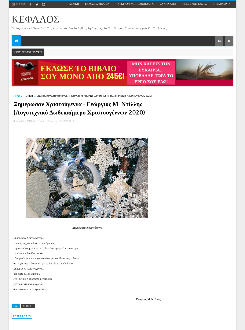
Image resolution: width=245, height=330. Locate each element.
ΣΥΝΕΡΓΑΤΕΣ (168, 3)
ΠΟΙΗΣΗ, (72, 121)
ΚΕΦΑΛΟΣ (36, 19)
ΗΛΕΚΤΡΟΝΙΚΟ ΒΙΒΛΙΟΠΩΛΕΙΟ (134, 3)
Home (16, 95)
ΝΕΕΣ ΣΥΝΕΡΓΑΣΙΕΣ (194, 3)
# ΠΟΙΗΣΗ (27, 306)
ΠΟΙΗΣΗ (28, 95)
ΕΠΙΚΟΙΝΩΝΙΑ (221, 3)
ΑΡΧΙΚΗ (74, 3)
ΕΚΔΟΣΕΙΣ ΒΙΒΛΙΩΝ (97, 3)
